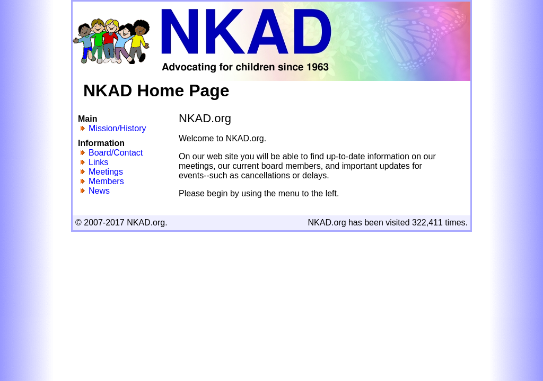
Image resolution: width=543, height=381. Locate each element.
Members (106, 181)
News (99, 190)
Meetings (106, 171)
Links (98, 162)
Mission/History (117, 128)
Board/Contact (116, 152)
